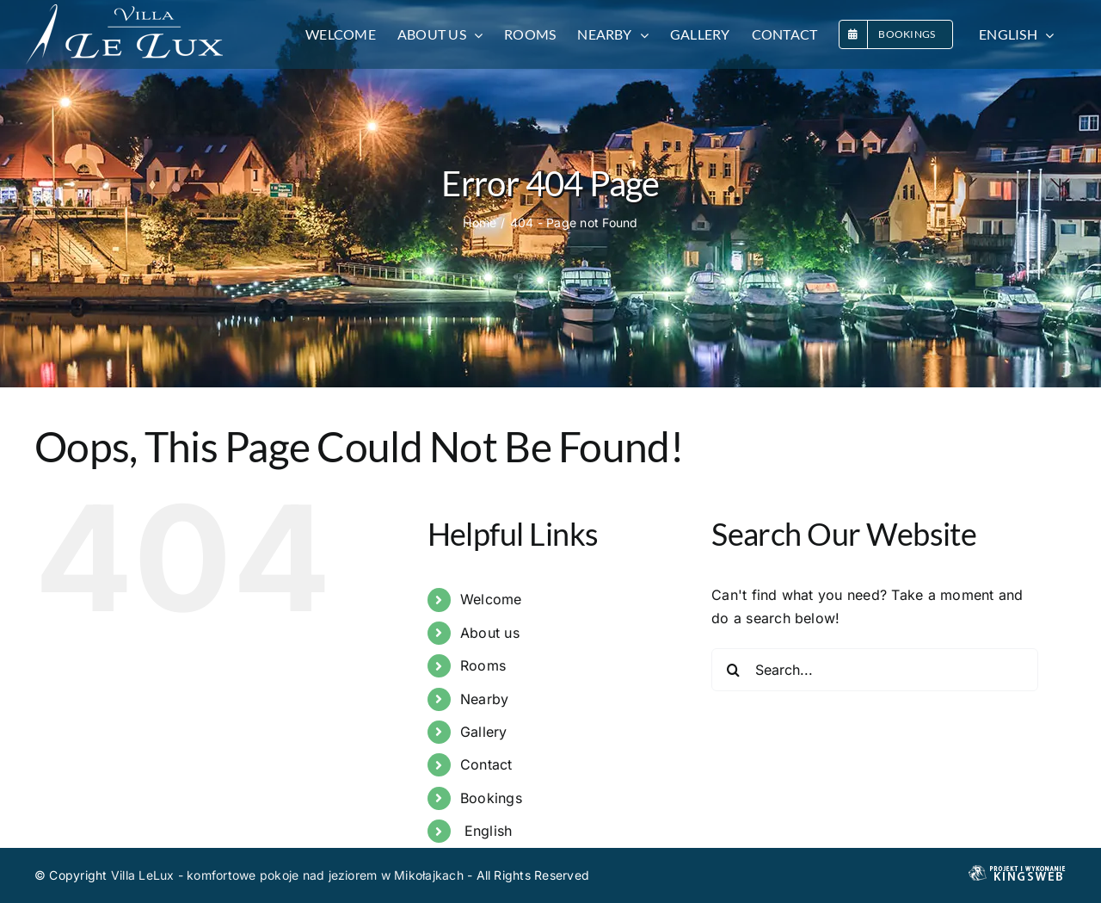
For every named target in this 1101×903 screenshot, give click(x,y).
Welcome (491, 599)
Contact (486, 764)
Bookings (491, 798)
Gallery (483, 731)
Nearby (484, 699)
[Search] (732, 669)
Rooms (483, 665)
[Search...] (874, 669)
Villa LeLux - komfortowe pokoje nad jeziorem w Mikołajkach (287, 875)
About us (490, 632)
